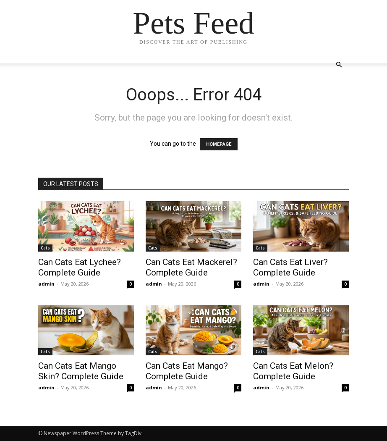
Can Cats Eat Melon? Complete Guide (293, 371)
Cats (45, 248)
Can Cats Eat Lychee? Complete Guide (79, 267)
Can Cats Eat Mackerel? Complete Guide (191, 267)
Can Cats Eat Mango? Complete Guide (187, 371)
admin (46, 284)
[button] (339, 65)
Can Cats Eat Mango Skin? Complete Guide (80, 371)
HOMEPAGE (218, 144)
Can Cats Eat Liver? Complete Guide (290, 267)
